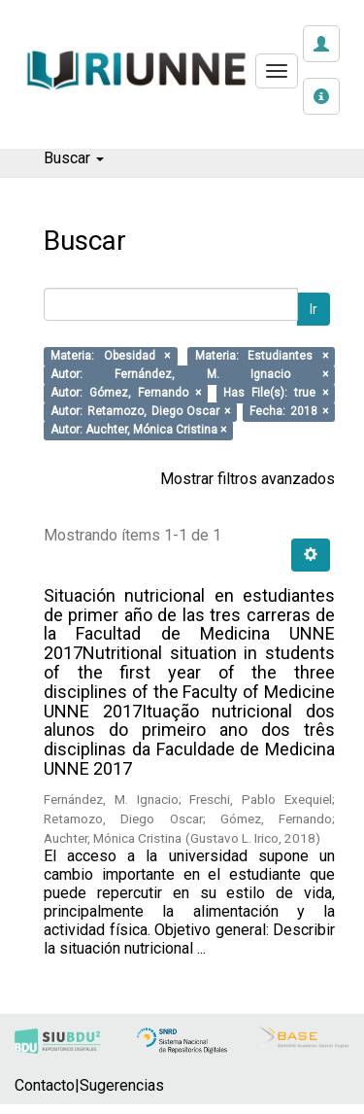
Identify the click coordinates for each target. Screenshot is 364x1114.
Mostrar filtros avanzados (247, 479)
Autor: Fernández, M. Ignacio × (189, 375)
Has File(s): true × (275, 393)
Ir (313, 309)
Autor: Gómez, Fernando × (125, 393)
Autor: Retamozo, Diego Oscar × (140, 412)
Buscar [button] (74, 158)
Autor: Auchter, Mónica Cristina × (138, 430)
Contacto (45, 1085)
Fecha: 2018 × (288, 412)
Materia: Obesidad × (110, 357)
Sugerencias (122, 1085)
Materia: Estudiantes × (261, 357)
